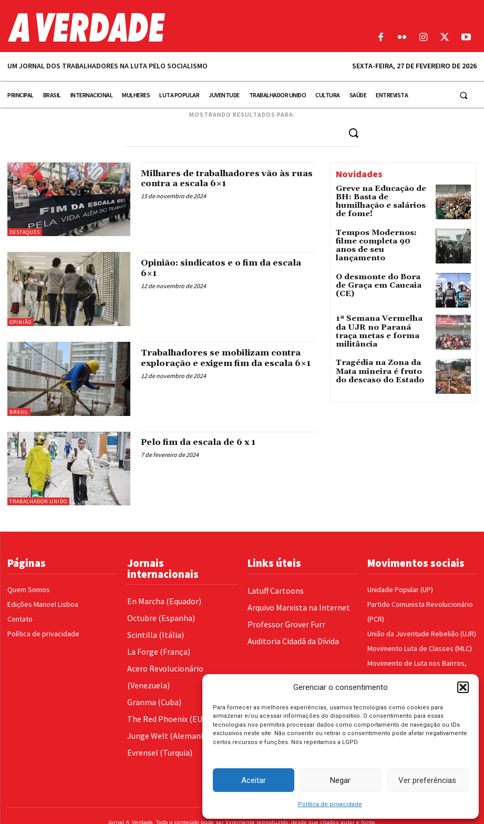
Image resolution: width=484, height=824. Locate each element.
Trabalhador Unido (38, 500)
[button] (463, 687)
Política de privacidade (330, 804)
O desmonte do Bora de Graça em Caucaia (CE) (375, 277)
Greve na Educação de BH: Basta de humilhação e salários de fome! (380, 195)
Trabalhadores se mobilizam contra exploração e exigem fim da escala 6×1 (227, 362)
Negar (340, 780)
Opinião (20, 321)
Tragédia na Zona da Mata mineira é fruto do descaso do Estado (381, 367)
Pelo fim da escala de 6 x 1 (206, 442)
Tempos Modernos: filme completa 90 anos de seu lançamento (378, 238)
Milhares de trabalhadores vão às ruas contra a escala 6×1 (224, 178)
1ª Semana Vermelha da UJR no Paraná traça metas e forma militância (383, 324)
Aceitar (253, 780)
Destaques (24, 231)
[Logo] (181, 27)
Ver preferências (427, 780)
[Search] (353, 132)
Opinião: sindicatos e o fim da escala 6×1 (216, 267)
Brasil (18, 411)
